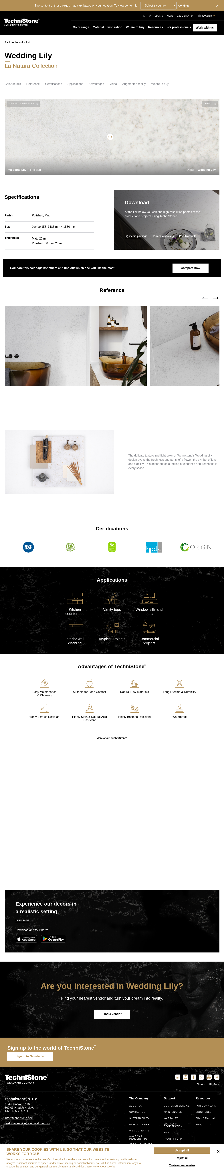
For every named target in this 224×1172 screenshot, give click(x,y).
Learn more (22, 920)
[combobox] (158, 5)
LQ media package (136, 236)
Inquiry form (173, 1139)
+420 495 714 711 (16, 1111)
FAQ (166, 1132)
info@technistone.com (19, 1118)
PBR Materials (187, 236)
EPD (198, 1124)
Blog (159, 16)
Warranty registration (173, 1125)
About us (135, 1106)
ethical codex (139, 1124)
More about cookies (104, 1166)
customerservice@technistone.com (27, 1123)
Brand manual (205, 1118)
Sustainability (139, 1118)
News (170, 16)
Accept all (182, 1150)
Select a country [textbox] (155, 5)
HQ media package (163, 236)
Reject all (182, 1157)
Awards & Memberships (138, 1137)
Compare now (190, 268)
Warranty (171, 1118)
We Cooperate (139, 1131)
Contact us (137, 1112)
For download (206, 1106)
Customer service (177, 1106)
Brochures (203, 1112)
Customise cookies (182, 1165)
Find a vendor (112, 1014)
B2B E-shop (185, 16)
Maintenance (173, 1112)
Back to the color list (17, 42)
